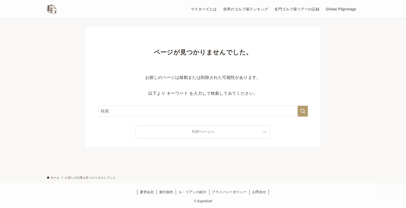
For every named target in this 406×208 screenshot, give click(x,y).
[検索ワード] (203, 111)
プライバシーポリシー (229, 192)
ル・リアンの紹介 (193, 192)
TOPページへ (202, 132)
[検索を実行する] (303, 111)
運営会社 (147, 192)
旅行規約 (166, 192)
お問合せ (259, 192)
